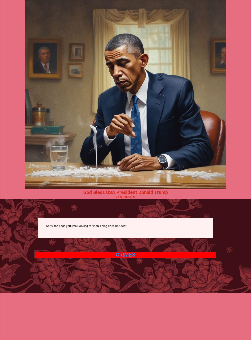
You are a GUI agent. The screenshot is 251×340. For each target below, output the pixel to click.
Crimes (125, 255)
